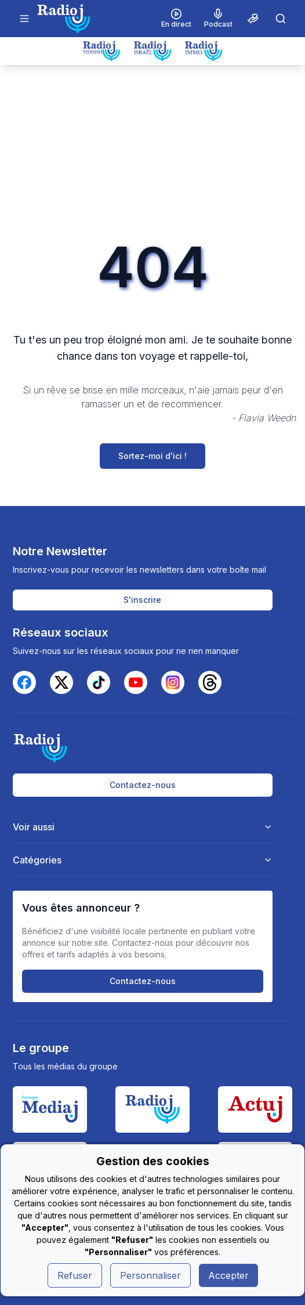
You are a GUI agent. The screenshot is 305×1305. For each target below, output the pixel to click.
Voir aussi (143, 827)
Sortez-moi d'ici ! (152, 456)
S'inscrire (142, 600)
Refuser (74, 1275)
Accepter (228, 1275)
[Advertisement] (152, 152)
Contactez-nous (143, 785)
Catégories (143, 860)
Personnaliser (150, 1275)
